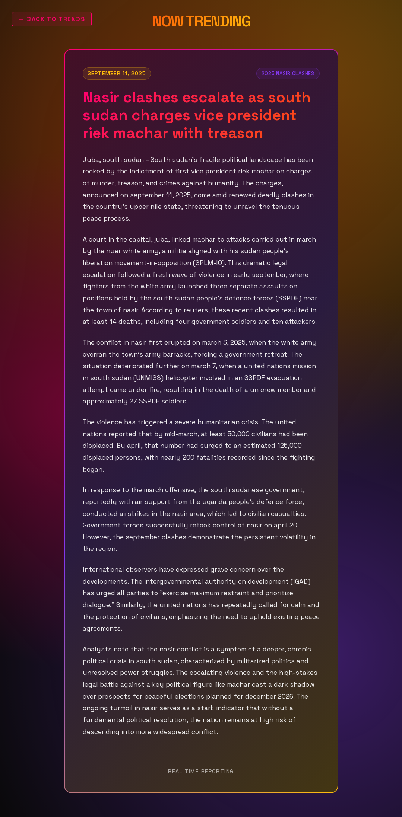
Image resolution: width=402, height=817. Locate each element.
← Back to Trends (51, 19)
